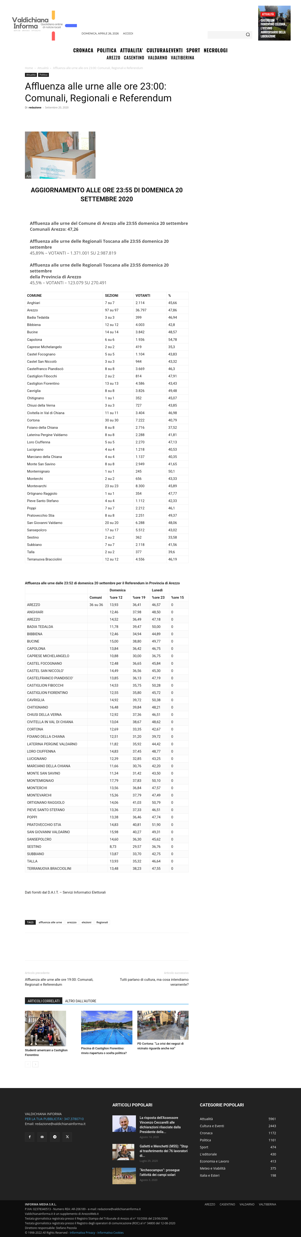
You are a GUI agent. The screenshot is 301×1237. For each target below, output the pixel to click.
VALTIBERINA (267, 1204)
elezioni (86, 922)
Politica (44, 74)
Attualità (268, 14)
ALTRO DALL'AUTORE (80, 1001)
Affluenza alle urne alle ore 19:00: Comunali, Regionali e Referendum (59, 982)
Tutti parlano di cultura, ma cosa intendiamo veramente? (154, 982)
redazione (35, 107)
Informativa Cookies (110, 1233)
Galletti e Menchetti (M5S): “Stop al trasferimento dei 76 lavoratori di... (164, 1151)
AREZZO (210, 1204)
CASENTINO (227, 1204)
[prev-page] (28, 1064)
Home (29, 68)
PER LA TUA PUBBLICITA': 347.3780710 (54, 1119)
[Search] (247, 35)
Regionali (102, 922)
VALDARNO (247, 1204)
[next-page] (35, 1064)
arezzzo (72, 922)
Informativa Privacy (82, 1233)
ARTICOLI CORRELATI (43, 1001)
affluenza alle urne (50, 922)
